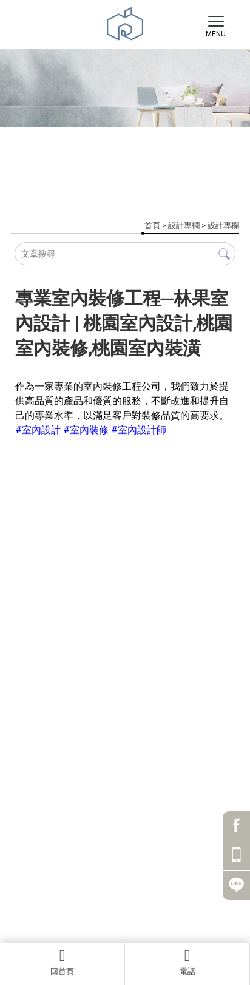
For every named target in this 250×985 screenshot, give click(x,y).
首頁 (152, 225)
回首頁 (62, 962)
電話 (187, 962)
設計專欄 (184, 225)
